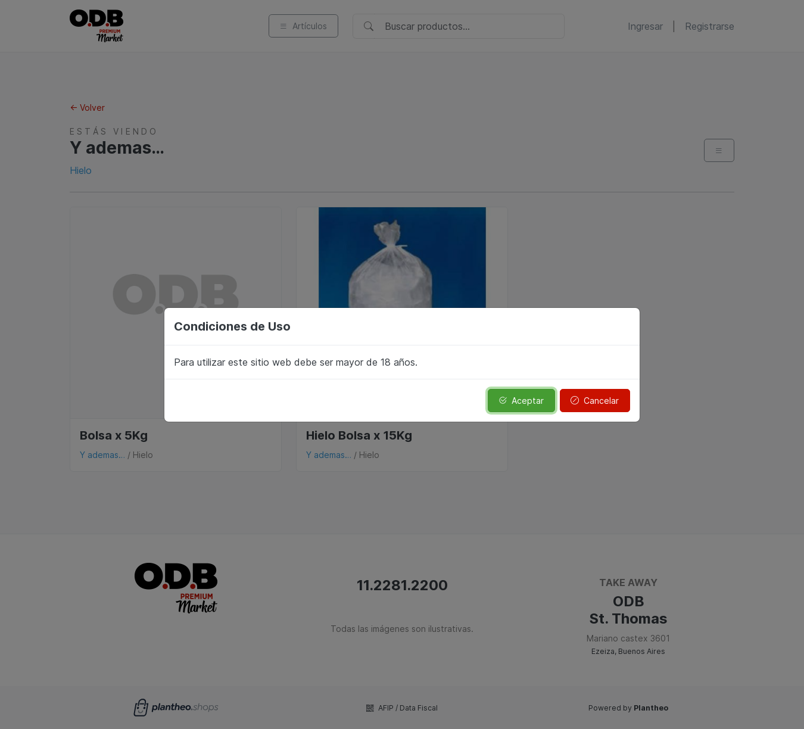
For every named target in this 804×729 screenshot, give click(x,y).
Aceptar (521, 400)
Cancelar (595, 400)
